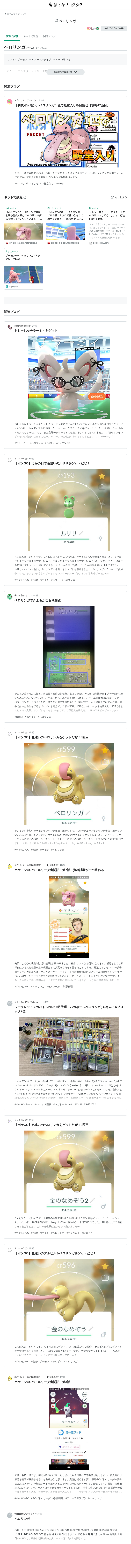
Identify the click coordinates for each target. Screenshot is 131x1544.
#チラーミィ (21, 443)
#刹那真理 (67, 986)
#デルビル (56, 1361)
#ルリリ (55, 580)
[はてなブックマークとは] (25, 197)
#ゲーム (60, 183)
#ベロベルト (73, 1232)
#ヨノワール (53, 986)
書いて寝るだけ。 (22, 595)
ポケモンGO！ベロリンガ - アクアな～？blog (23, 257)
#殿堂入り (48, 183)
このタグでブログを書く (114, 28)
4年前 (62, 865)
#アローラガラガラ (76, 1498)
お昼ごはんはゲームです (25, 100)
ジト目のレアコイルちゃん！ (27, 1002)
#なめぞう (87, 1232)
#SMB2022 (90, 1104)
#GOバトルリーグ (41, 1498)
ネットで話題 (31, 36)
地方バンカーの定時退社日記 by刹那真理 (36, 865)
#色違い (49, 443)
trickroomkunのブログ (24, 1514)
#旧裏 (48, 1104)
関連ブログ (49, 36)
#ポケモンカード (23, 1104)
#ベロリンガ (21, 183)
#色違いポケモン (40, 580)
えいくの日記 (20, 458)
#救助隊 (18, 717)
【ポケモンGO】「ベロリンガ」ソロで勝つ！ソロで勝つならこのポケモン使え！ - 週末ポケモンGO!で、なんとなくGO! (65, 216)
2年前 (41, 100)
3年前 (31, 458)
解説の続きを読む (65, 72)
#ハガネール (60, 1104)
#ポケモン (35, 183)
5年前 (39, 1514)
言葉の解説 (12, 36)
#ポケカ (39, 1104)
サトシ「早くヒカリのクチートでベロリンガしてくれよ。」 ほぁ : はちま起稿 (107, 215)
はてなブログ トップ (15, 14)
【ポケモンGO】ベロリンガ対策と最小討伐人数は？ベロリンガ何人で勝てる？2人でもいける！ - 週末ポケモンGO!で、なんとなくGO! (23, 216)
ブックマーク (13, 207)
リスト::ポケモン (17, 59)
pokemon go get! (22, 326)
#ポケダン (30, 717)
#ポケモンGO (63, 443)
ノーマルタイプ (42, 59)
